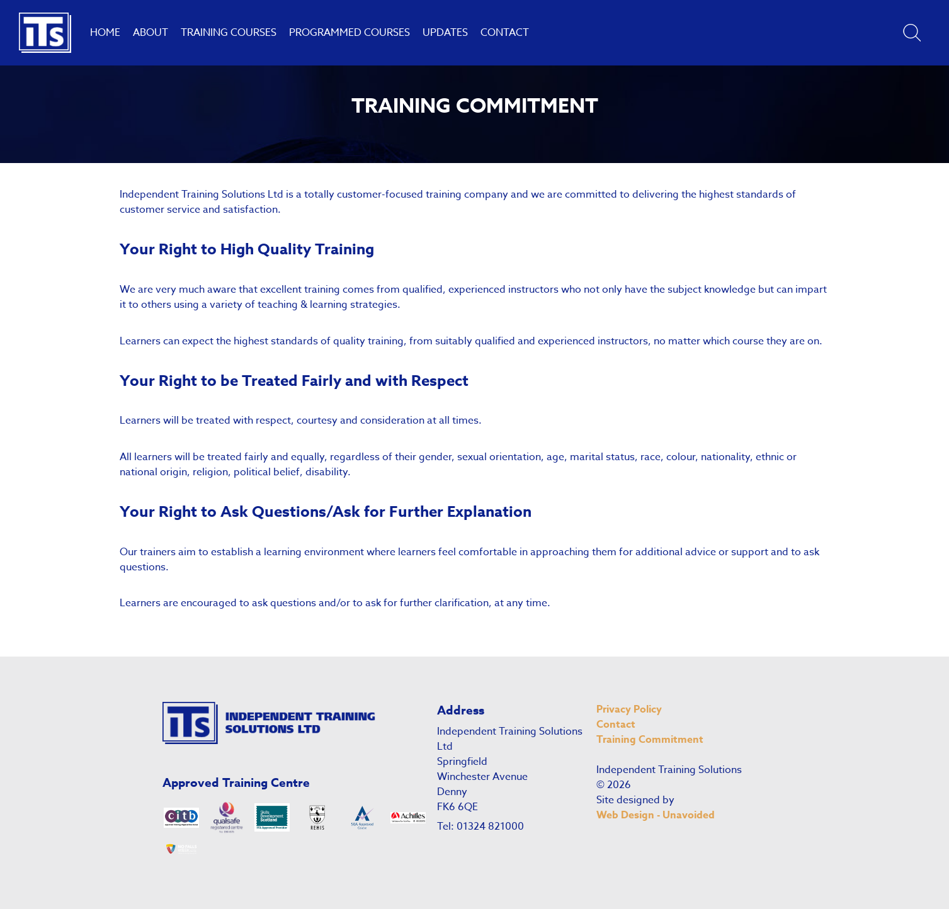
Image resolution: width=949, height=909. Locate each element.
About (150, 32)
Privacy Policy (629, 709)
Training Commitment (649, 739)
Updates (445, 32)
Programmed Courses (349, 32)
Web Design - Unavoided (655, 815)
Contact (504, 32)
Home (105, 32)
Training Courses (228, 32)
